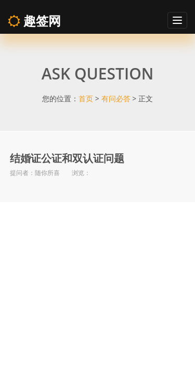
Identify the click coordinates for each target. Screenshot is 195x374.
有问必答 (116, 98)
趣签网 (34, 20)
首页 (86, 98)
